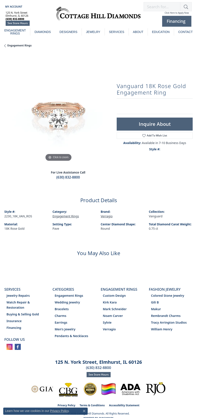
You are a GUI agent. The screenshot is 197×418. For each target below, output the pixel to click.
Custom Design (114, 295)
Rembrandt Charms (166, 316)
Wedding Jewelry (67, 302)
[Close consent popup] (84, 411)
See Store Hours (18, 23)
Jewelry (93, 32)
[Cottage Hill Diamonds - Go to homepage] (98, 16)
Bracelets (62, 309)
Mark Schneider (115, 309)
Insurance (14, 321)
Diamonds (42, 32)
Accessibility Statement (124, 405)
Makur (156, 309)
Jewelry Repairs (18, 295)
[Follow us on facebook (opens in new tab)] (18, 347)
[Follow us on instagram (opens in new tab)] (9, 347)
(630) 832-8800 (68, 177)
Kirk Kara (110, 302)
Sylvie (107, 322)
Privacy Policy (59, 411)
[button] (13, 6)
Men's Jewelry (65, 329)
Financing (13, 328)
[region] (58, 108)
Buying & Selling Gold (22, 314)
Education (161, 32)
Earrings (61, 322)
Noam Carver (113, 316)
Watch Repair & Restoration (18, 305)
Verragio (107, 216)
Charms (60, 316)
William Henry (162, 329)
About (138, 32)
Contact (185, 32)
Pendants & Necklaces (71, 336)
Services (116, 32)
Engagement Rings (15, 32)
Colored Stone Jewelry (167, 295)
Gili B (155, 302)
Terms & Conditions (92, 405)
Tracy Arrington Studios (169, 322)
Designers (68, 32)
